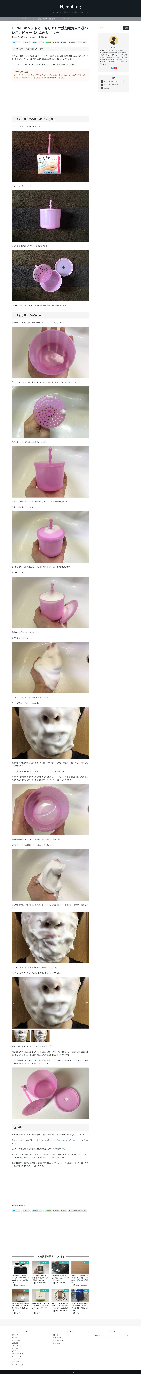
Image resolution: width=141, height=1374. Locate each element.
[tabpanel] (50, 1003)
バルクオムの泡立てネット (68, 1140)
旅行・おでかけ (16, 1353)
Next (87, 1003)
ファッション (15, 1345)
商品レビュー (44, 37)
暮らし (14, 1335)
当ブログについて (58, 1337)
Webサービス (16, 1356)
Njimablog (70, 6)
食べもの (14, 1340)
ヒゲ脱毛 (14, 1343)
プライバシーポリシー (59, 1340)
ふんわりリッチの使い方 (111, 85)
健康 (13, 1351)
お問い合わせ (56, 1343)
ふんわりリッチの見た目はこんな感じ (115, 81)
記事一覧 (55, 1335)
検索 (126, 28)
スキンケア (34, 37)
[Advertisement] (33, 98)
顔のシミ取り (15, 1361)
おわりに (106, 88)
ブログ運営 (15, 1348)
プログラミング (16, 1364)
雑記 (13, 1337)
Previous (13, 1003)
